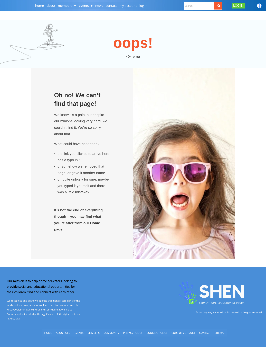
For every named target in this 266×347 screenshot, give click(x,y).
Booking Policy (156, 332)
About (49, 5)
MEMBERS (66, 5)
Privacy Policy (132, 332)
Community (111, 332)
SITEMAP (220, 332)
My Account (129, 5)
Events (78, 332)
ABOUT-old (63, 332)
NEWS (99, 5)
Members (94, 332)
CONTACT (111, 5)
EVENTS (85, 5)
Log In (145, 5)
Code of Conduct (183, 332)
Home (38, 5)
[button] (66, 6)
